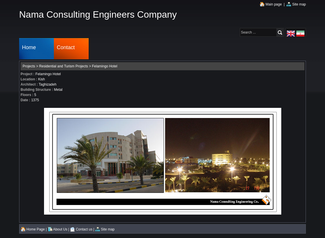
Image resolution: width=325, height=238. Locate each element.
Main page (271, 4)
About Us (57, 229)
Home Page (33, 229)
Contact (66, 48)
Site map (296, 4)
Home (29, 48)
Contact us (81, 229)
